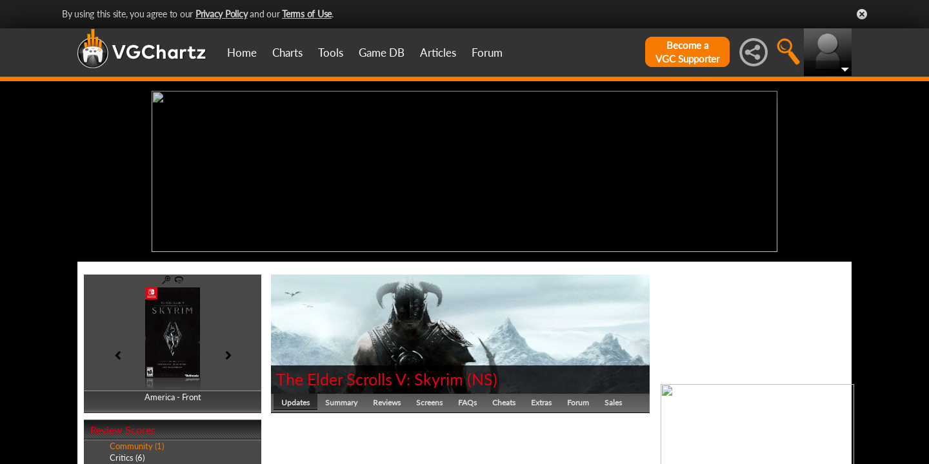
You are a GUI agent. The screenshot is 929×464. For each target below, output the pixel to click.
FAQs (467, 402)
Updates (295, 402)
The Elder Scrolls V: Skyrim (369, 379)
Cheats (503, 402)
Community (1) (137, 446)
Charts (287, 52)
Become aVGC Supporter (687, 51)
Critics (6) (127, 457)
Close (862, 14)
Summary (341, 402)
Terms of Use (307, 13)
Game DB (382, 52)
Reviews (387, 402)
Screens (429, 402)
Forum (487, 52)
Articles (438, 52)
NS (482, 379)
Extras (541, 402)
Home (242, 52)
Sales (613, 402)
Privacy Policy (221, 13)
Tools (330, 52)
